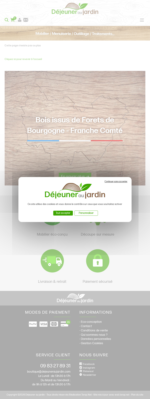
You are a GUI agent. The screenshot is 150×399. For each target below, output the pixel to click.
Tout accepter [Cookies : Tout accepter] (63, 213)
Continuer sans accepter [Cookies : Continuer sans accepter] (116, 181)
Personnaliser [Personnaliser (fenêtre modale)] (86, 213)
